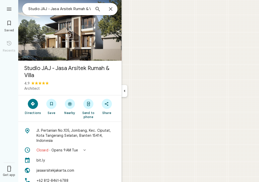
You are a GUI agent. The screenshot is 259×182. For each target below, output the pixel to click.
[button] (70, 150)
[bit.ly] (70, 160)
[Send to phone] (88, 108)
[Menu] (9, 8)
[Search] (98, 9)
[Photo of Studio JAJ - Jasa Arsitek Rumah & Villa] (70, 30)
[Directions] (33, 106)
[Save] (51, 106)
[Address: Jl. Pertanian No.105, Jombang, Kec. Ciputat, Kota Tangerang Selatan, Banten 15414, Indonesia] (70, 135)
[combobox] (59, 9)
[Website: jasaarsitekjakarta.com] (70, 170)
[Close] (110, 9)
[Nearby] (70, 106)
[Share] (106, 106)
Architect (32, 88)
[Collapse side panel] (124, 91)
